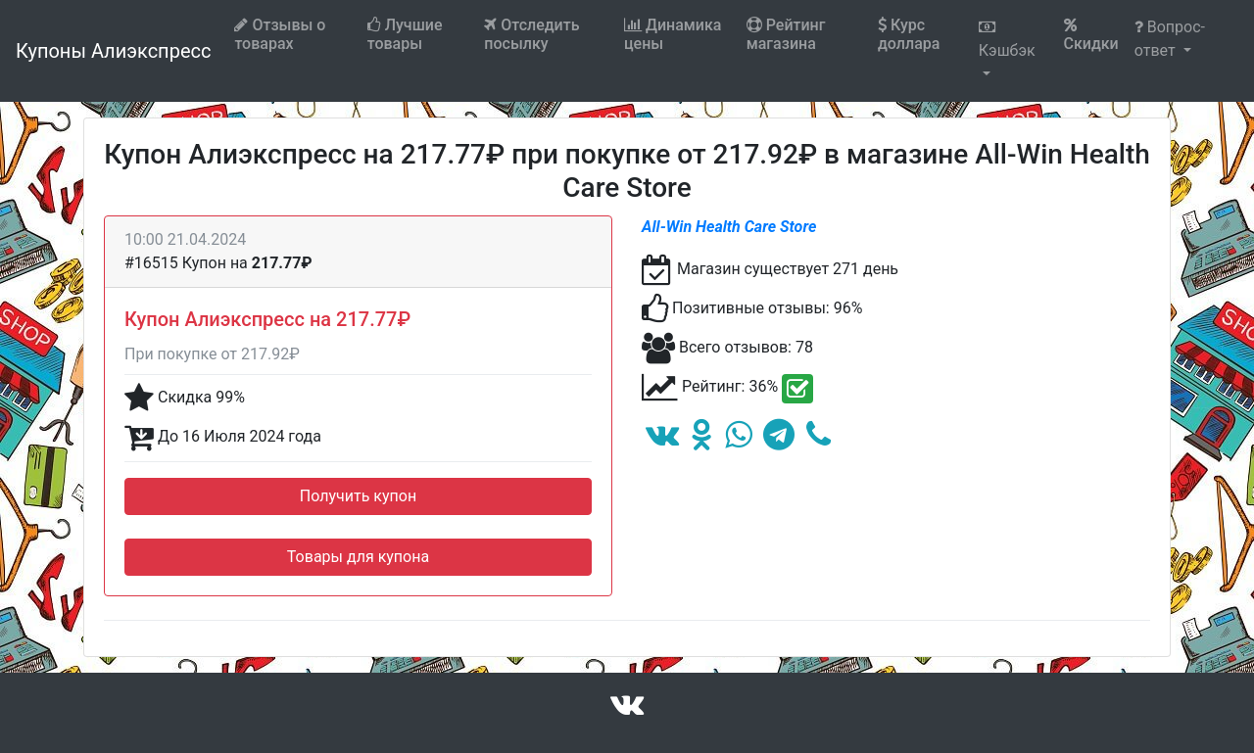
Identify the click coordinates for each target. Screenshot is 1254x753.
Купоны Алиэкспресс (113, 51)
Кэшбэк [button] (1007, 39)
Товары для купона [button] (358, 556)
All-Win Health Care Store (729, 226)
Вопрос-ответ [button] (1169, 39)
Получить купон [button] (358, 496)
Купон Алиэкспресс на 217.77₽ (267, 319)
